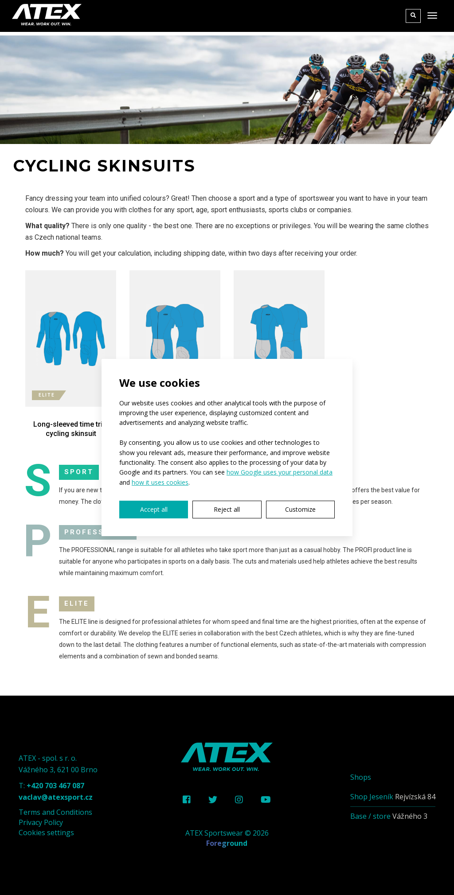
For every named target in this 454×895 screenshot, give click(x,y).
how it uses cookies (160, 482)
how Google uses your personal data (280, 472)
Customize (300, 509)
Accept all (154, 509)
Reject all (227, 509)
